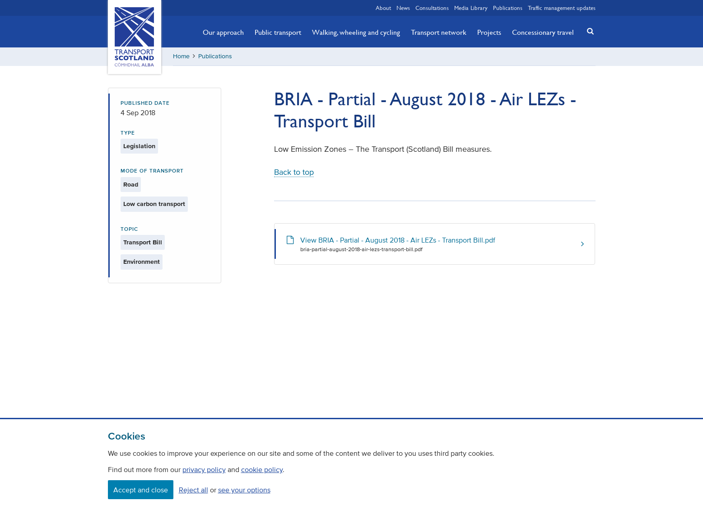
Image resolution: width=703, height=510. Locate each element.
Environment (141, 261)
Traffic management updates (562, 7)
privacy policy (204, 469)
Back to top (294, 172)
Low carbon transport (154, 204)
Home (181, 56)
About (383, 7)
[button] (587, 31)
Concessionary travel (543, 32)
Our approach (223, 32)
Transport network (438, 32)
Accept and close (140, 490)
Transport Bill (142, 242)
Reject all (193, 490)
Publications (507, 7)
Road (130, 184)
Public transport (278, 32)
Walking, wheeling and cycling (356, 32)
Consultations (432, 7)
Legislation (139, 146)
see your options (244, 490)
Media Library (471, 7)
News (403, 7)
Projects (489, 32)
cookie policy (262, 469)
